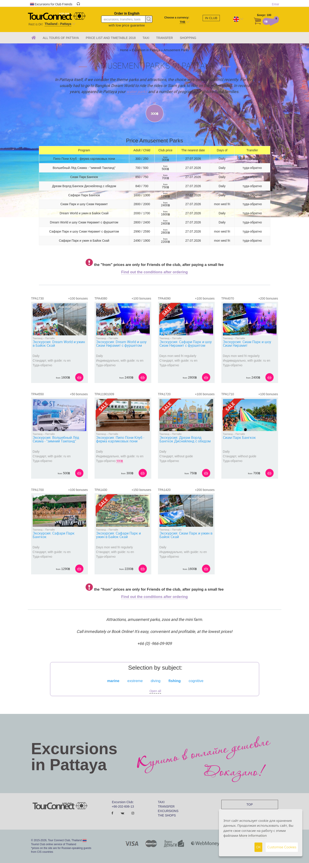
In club (211, 18)
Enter (275, 4)
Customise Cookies (281, 847)
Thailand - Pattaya (58, 24)
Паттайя (50, 338)
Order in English (126, 13)
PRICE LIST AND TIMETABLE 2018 (111, 38)
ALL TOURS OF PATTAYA (61, 38)
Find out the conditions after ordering (154, 272)
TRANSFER (164, 38)
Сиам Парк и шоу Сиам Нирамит (84, 204)
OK (258, 847)
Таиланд (37, 338)
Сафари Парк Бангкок (84, 195)
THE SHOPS (167, 815)
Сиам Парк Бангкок (84, 177)
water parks (136, 91)
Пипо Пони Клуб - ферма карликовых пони (84, 158)
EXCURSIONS (168, 811)
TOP (249, 804)
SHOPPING (188, 38)
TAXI (146, 38)
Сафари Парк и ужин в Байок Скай (84, 240)
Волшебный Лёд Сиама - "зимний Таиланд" (84, 168)
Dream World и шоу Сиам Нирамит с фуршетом (84, 222)
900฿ (119, 461)
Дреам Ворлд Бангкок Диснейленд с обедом (84, 186)
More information (253, 835)
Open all (155, 691)
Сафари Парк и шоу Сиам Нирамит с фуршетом (84, 231)
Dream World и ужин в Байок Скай (84, 213)
